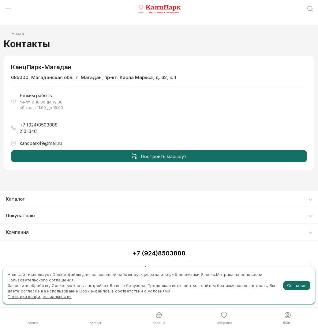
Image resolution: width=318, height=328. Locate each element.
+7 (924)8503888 (159, 253)
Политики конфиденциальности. (40, 296)
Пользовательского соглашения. (41, 279)
